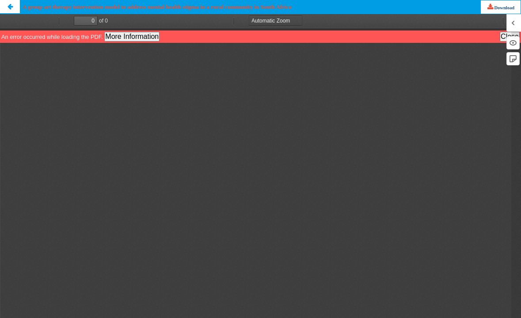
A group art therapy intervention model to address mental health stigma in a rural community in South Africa (157, 7)
